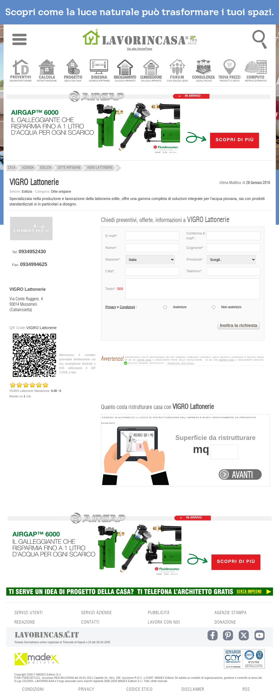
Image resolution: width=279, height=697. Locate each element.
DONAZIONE (225, 622)
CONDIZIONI (33, 689)
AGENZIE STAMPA (230, 613)
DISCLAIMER (193, 689)
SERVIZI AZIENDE (96, 613)
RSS (246, 689)
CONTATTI (90, 622)
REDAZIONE (24, 622)
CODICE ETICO (139, 689)
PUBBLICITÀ (159, 613)
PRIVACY (86, 689)
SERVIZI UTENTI (28, 613)
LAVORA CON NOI (164, 622)
